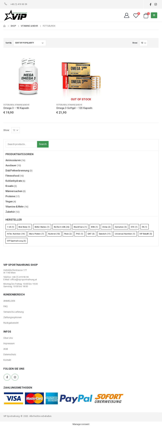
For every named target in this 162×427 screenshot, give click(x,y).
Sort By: (8, 43)
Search (43, 144)
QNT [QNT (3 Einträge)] (91, 234)
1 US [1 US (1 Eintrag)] (10, 227)
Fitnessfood (12, 175)
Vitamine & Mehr (22, 105)
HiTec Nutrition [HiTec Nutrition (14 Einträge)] (16, 234)
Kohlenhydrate (13, 180)
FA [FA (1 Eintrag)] (144, 227)
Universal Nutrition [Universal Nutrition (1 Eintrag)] (125, 234)
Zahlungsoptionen (12, 317)
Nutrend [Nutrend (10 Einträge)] (54, 234)
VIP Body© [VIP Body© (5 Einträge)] (146, 234)
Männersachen (13, 191)
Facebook (7, 377)
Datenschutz (9, 354)
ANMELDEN (9, 301)
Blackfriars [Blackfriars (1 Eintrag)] (80, 227)
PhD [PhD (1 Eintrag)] (79, 234)
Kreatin (9, 186)
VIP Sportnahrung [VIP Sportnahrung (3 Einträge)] (16, 241)
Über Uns (8, 338)
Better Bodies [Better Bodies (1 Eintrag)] (42, 227)
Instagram (14, 377)
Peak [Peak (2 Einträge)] (68, 234)
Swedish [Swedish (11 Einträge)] (105, 234)
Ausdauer (10, 165)
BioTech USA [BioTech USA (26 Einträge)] (62, 227)
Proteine (10, 196)
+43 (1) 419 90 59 (18, 4)
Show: (135, 43)
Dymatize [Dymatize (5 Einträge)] (121, 227)
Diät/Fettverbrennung (17, 170)
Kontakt (7, 360)
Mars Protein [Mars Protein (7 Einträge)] (36, 234)
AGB (5, 349)
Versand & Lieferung (13, 312)
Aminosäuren (13, 160)
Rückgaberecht (11, 323)
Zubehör (10, 211)
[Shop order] (30, 43)
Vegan (9, 201)
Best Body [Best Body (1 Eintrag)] (24, 227)
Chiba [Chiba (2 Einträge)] (106, 227)
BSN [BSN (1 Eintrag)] (94, 227)
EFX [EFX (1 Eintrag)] (134, 227)
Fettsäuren (8, 105)
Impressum (9, 343)
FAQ (5, 306)
